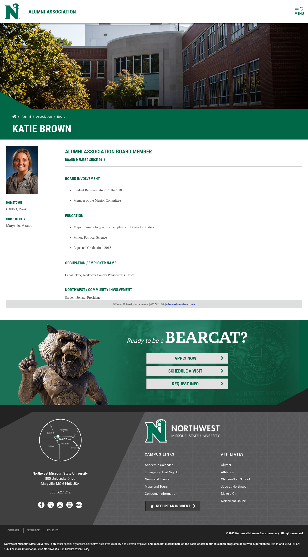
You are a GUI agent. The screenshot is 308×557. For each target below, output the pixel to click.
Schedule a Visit (185, 371)
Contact (13, 530)
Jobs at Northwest (234, 486)
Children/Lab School (235, 479)
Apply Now (185, 358)
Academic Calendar (159, 465)
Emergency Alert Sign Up (162, 472)
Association (44, 117)
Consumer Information (161, 493)
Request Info (185, 384)
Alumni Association (52, 11)
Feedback (33, 530)
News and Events (157, 479)
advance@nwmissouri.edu (180, 304)
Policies (53, 530)
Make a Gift (229, 493)
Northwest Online (233, 501)
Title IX (275, 543)
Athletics (227, 472)
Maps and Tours (156, 486)
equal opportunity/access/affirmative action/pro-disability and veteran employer (101, 543)
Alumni (26, 117)
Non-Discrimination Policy (74, 549)
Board (61, 117)
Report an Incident (170, 505)
